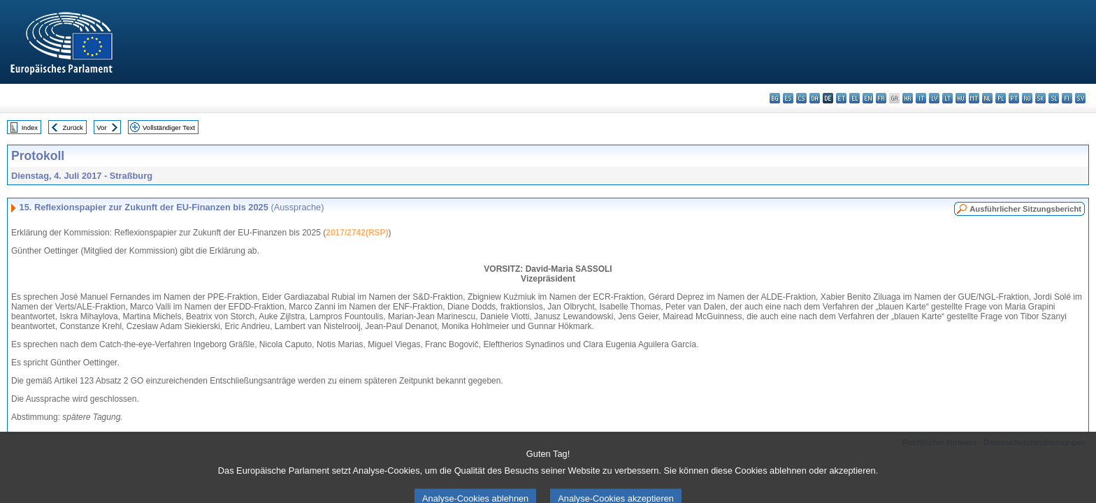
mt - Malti (974, 98)
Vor (101, 127)
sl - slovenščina (1053, 98)
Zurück (73, 127)
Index (30, 127)
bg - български (775, 98)
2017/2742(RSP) (357, 233)
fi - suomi (1067, 98)
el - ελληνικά (854, 98)
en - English (868, 98)
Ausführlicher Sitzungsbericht (1025, 209)
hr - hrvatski (907, 98)
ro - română (1027, 98)
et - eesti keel (841, 98)
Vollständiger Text (169, 127)
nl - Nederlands (987, 98)
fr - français (881, 98)
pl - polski (1000, 98)
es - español (788, 98)
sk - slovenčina (1040, 98)
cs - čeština (801, 98)
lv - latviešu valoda (934, 98)
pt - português (1014, 98)
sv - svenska (1080, 98)
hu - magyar (961, 98)
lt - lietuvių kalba (947, 98)
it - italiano (921, 98)
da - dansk (814, 98)
